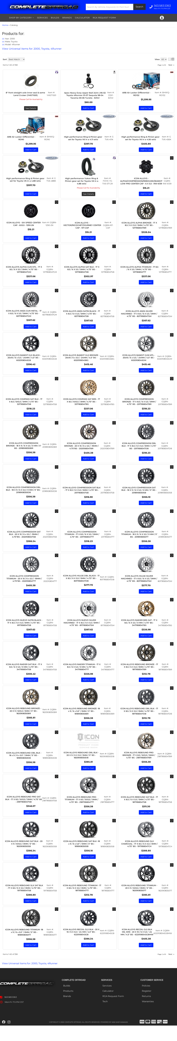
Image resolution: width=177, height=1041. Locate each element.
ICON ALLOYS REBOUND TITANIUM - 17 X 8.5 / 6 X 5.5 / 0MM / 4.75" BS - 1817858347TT (82, 899)
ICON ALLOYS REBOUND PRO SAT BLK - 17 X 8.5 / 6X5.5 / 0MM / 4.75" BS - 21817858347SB (23, 810)
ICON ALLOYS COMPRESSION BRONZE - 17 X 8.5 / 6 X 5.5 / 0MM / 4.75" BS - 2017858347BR (139, 408)
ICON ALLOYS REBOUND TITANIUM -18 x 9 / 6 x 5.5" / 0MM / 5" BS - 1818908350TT (24, 944)
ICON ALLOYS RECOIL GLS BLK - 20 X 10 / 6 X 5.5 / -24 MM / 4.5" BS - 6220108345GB (81, 944)
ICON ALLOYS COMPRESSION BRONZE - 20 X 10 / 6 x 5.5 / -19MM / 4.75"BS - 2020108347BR (81, 452)
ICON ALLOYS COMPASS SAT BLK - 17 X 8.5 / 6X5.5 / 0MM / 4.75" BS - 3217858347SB (24, 408)
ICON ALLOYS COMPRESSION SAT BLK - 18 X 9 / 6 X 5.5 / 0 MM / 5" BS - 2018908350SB (139, 497)
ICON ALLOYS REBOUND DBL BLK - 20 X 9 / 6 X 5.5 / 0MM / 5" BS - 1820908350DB (81, 765)
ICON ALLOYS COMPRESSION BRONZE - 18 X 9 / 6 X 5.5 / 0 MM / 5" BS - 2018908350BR (23, 452)
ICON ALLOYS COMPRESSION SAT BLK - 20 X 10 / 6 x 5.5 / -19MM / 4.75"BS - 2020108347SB (23, 542)
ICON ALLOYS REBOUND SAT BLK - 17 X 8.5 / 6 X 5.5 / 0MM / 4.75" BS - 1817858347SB (139, 810)
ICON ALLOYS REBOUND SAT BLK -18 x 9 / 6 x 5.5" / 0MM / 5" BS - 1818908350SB (81, 855)
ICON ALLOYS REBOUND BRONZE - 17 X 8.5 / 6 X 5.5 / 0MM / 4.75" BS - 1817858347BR (139, 676)
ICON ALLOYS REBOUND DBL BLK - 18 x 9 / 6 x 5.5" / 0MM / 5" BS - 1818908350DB (24, 765)
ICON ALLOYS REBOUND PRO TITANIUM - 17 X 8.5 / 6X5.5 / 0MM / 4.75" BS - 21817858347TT (81, 810)
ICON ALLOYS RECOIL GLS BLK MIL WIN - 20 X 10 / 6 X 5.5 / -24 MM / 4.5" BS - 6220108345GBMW (137, 945)
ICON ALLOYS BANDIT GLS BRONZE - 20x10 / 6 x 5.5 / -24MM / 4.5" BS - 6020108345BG (81, 363)
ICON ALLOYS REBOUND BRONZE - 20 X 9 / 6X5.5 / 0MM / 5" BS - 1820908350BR (23, 721)
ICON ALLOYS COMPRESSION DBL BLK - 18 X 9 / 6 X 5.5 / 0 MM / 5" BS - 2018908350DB (23, 497)
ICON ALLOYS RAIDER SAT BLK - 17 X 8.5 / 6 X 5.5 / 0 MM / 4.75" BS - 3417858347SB (24, 676)
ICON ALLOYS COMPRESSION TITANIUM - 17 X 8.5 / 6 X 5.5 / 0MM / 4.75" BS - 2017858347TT (82, 542)
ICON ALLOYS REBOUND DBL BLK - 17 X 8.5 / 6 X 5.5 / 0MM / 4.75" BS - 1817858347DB (139, 721)
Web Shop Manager (119, 1038)
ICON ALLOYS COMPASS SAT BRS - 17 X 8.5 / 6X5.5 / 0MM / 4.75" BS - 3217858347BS (81, 408)
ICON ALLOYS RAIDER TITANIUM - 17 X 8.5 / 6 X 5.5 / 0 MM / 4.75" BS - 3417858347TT (82, 676)
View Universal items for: (32, 978)
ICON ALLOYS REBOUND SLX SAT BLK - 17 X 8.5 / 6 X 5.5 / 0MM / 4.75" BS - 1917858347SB (24, 899)
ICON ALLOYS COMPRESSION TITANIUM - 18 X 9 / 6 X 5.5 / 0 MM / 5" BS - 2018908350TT (139, 542)
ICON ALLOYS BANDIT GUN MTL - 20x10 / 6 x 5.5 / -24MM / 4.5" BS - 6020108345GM (139, 363)
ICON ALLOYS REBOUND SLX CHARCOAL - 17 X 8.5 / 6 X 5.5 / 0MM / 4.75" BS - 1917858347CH (139, 855)
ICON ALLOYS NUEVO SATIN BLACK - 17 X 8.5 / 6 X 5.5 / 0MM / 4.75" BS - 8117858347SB (24, 631)
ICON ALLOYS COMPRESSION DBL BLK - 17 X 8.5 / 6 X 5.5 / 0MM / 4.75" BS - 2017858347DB (139, 452)
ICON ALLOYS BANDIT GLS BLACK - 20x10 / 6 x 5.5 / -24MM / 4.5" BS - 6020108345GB (24, 363)
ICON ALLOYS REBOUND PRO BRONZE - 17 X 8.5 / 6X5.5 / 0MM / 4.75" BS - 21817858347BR (138, 765)
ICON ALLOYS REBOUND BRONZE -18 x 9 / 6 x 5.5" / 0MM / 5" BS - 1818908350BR (81, 721)
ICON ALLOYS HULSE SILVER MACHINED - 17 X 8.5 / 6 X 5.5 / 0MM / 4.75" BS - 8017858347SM (139, 586)
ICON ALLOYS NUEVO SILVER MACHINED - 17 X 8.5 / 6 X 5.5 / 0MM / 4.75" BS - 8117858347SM (81, 631)
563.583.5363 (10, 1012)
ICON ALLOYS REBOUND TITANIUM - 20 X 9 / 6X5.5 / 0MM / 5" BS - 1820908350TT (139, 899)
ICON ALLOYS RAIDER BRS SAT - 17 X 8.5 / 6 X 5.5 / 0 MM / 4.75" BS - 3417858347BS (139, 631)
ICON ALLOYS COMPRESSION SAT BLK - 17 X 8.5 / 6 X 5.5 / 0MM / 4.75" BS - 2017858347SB (82, 497)
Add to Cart (31, 376)
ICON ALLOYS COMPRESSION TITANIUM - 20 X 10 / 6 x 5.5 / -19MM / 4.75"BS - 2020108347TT (24, 586)
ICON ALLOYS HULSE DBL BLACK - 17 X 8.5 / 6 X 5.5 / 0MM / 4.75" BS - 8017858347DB (81, 586)
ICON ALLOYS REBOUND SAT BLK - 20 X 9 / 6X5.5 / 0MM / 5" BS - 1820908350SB (23, 855)
